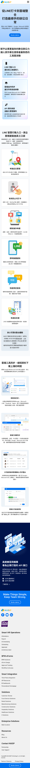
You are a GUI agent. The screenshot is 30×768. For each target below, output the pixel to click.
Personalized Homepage (9, 686)
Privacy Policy (19, 761)
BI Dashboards (6, 683)
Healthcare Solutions (8, 712)
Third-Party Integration (8, 678)
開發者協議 (18, 338)
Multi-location (6, 725)
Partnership (5, 747)
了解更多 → (6, 584)
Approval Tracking (7, 665)
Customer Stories (7, 696)
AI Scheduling (6, 642)
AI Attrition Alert (6, 650)
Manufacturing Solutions (9, 704)
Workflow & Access (7, 668)
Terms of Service (6, 761)
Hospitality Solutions (8, 709)
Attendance (5, 636)
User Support (5, 750)
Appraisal (4, 647)
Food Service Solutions (8, 698)
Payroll (4, 639)
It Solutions (5, 715)
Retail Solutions (6, 701)
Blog (3, 734)
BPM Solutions (6, 660)
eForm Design (6, 662)
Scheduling (5, 644)
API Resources (6, 680)
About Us (4, 737)
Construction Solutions (8, 707)
